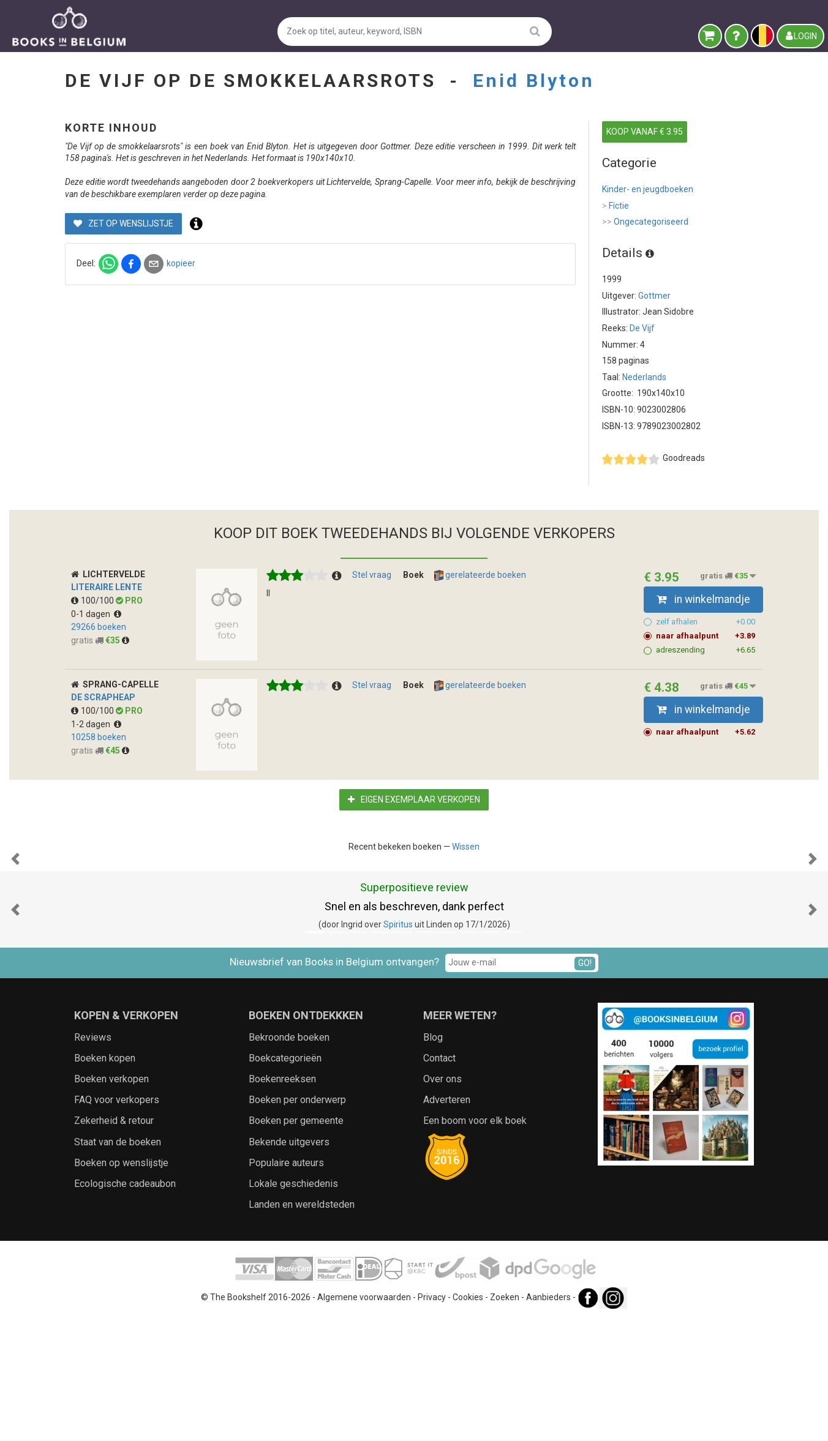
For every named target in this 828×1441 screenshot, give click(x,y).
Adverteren (446, 1222)
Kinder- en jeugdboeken (647, 189)
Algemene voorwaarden (364, 1420)
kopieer (384, 287)
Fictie (615, 206)
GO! (585, 1085)
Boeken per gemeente (296, 1243)
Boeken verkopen (111, 1201)
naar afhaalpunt (706, 636)
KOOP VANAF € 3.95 (644, 132)
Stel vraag (371, 575)
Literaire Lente (106, 587)
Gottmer (654, 296)
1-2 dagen (96, 724)
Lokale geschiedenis (293, 1306)
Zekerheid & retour (114, 1243)
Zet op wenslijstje (327, 247)
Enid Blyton (534, 80)
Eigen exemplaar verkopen (414, 799)
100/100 (93, 600)
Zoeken (504, 1420)
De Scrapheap (103, 697)
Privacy (432, 1420)
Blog (433, 1160)
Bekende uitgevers (289, 1264)
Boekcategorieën (285, 1180)
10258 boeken (98, 737)
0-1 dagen (96, 614)
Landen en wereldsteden (302, 1327)
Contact (439, 1180)
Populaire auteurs (286, 1285)
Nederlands (644, 377)
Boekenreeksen (282, 1201)
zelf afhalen (706, 621)
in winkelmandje (703, 599)
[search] (535, 31)
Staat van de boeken (117, 1264)
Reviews (92, 1160)
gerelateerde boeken (480, 575)
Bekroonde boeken (289, 1160)
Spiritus (398, 1047)
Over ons (442, 1201)
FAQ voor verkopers (116, 1222)
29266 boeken (98, 627)
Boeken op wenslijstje (121, 1285)
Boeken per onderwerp (297, 1222)
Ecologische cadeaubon (125, 1306)
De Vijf (642, 328)
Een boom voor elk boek (475, 1243)
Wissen (466, 847)
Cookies (468, 1420)
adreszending (706, 650)
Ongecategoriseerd (645, 222)
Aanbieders (548, 1420)
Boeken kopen (104, 1180)
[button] (15, 920)
